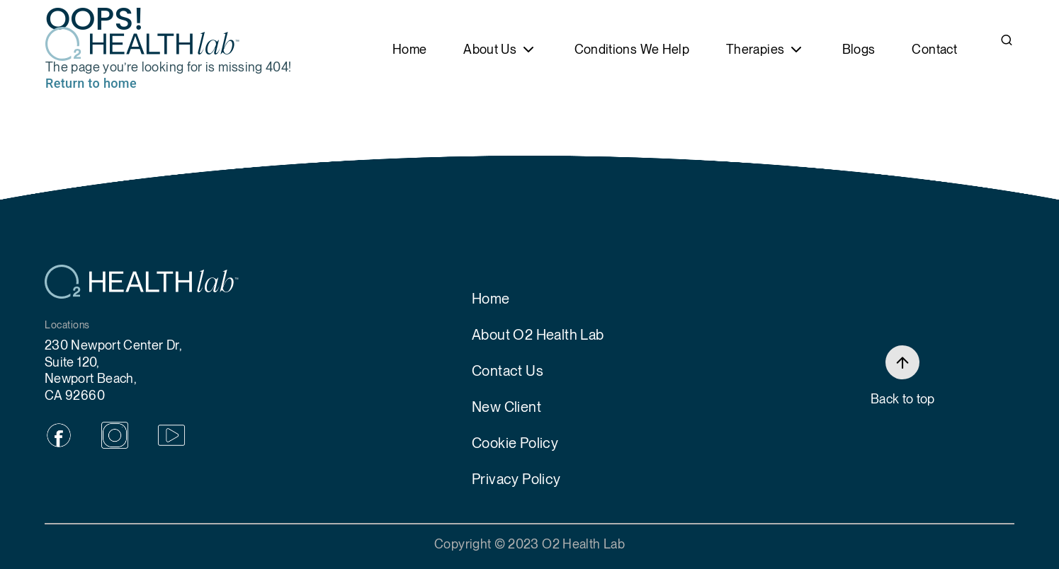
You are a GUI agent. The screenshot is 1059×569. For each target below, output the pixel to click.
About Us (489, 49)
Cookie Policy (515, 443)
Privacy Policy (516, 479)
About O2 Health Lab (538, 334)
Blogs (859, 49)
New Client (506, 406)
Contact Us (507, 370)
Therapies (755, 49)
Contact (934, 49)
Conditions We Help (631, 49)
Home (409, 49)
